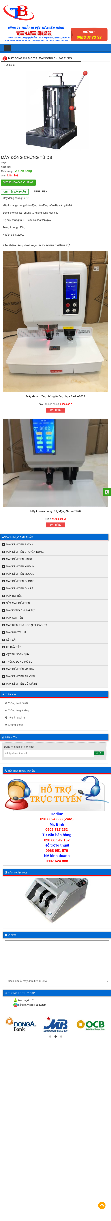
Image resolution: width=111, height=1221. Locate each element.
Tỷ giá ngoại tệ (15, 717)
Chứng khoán (14, 724)
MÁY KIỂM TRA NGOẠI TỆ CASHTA (26, 625)
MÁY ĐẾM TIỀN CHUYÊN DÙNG (25, 551)
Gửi (98, 753)
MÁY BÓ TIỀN (14, 595)
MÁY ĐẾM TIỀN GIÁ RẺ (19, 588)
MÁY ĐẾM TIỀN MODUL (20, 573)
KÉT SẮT (11, 639)
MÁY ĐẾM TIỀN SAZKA (19, 544)
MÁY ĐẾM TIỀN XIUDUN (20, 566)
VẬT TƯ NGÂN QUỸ (17, 654)
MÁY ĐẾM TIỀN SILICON (20, 676)
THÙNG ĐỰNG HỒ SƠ (19, 661)
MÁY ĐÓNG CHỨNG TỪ (20, 610)
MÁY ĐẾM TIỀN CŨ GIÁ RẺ (21, 683)
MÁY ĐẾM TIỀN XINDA (19, 559)
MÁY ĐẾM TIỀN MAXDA (20, 669)
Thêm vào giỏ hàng (18, 182)
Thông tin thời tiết (16, 703)
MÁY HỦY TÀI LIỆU (17, 632)
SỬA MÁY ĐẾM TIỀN (18, 603)
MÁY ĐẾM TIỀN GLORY (20, 581)
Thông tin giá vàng (17, 710)
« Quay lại (9, 64)
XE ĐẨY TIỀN (14, 647)
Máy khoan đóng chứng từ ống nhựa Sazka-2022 (55, 396)
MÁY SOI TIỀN (14, 617)
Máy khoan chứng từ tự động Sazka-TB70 (55, 511)
